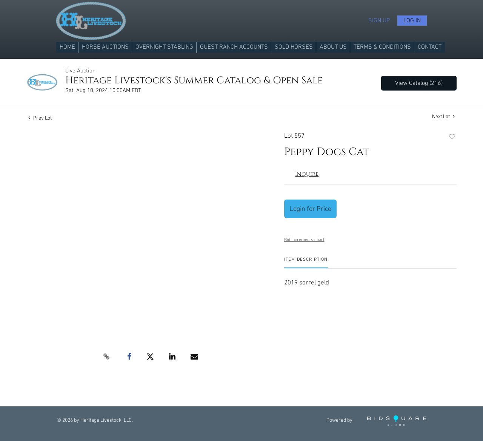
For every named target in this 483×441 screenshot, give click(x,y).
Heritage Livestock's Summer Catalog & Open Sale (194, 80)
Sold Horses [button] (294, 47)
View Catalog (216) (419, 83)
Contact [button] (429, 47)
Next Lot (443, 116)
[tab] (306, 262)
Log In (412, 20)
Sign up (379, 20)
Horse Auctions (105, 47)
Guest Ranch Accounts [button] (234, 47)
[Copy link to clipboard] (106, 356)
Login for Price (310, 209)
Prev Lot (40, 118)
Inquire (306, 174)
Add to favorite (452, 137)
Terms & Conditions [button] (382, 47)
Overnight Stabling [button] (164, 47)
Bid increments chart (304, 240)
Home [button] (67, 47)
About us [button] (333, 47)
